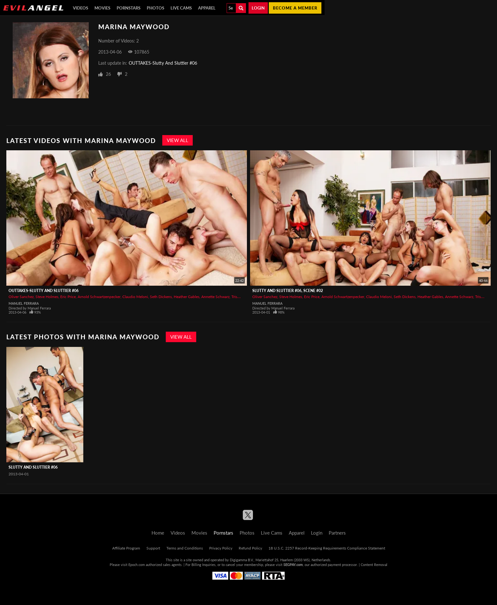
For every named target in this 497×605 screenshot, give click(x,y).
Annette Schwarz (215, 296)
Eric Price (68, 296)
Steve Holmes (47, 296)
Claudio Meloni (135, 296)
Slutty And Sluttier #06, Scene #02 (287, 290)
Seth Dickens (161, 296)
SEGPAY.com (293, 565)
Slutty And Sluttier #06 (33, 467)
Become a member (295, 7)
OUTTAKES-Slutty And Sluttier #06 (163, 63)
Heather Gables (186, 296)
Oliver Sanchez (21, 296)
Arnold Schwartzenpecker (99, 296)
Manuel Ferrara (24, 303)
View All (177, 140)
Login (258, 7)
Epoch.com (136, 565)
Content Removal (374, 565)
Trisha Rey (239, 296)
